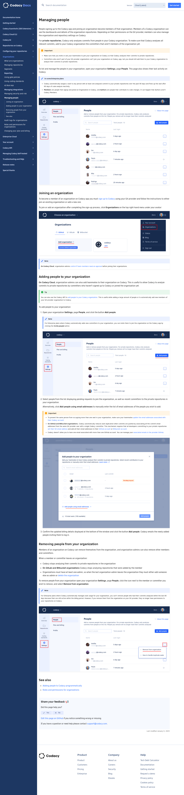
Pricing (80, 769)
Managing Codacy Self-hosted (18, 153)
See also (9, 116)
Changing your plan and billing (17, 131)
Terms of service (147, 787)
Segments (8, 69)
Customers (82, 764)
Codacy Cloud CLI (18, 34)
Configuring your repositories (18, 51)
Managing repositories (13, 65)
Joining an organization (14, 102)
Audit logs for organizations (15, 120)
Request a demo (147, 773)
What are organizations (14, 61)
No (58, 712)
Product (81, 760)
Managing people (11, 98)
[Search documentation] (83, 5)
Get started (174, 5)
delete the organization (68, 575)
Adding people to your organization (19, 106)
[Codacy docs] (18, 5)
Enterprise (82, 773)
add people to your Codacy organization (82, 297)
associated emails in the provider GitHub (148, 432)
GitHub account (105, 429)
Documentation (147, 764)
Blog (110, 773)
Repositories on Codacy (18, 45)
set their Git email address (57, 429)
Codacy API (18, 148)
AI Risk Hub (9, 85)
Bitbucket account (120, 429)
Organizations (18, 57)
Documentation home (11, 17)
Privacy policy (146, 778)
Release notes (18, 165)
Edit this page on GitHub (52, 718)
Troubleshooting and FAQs (18, 159)
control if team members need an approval (86, 266)
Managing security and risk (15, 94)
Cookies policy (146, 782)
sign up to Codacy (107, 198)
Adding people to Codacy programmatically (62, 685)
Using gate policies (12, 77)
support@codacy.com (97, 723)
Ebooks (111, 778)
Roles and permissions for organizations (15, 125)
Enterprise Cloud (18, 136)
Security (112, 769)
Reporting (19, 73)
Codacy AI (18, 40)
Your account (18, 142)
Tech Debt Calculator (149, 760)
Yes (46, 712)
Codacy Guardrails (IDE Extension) (18, 28)
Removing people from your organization (16, 111)
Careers (111, 764)
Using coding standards (14, 81)
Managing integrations (19, 89)
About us (112, 760)
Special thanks (9, 170)
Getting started (18, 23)
